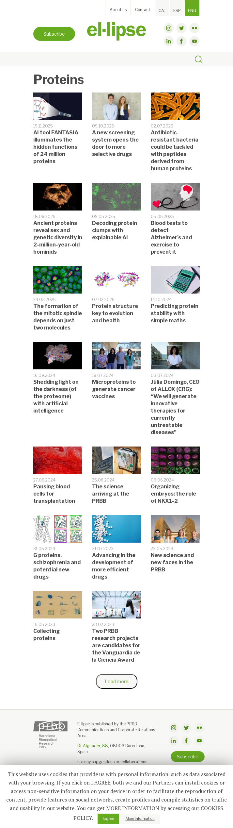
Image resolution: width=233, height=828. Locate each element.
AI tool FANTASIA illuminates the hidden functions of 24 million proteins (55, 146)
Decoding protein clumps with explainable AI (114, 230)
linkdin (168, 41)
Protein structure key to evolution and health (115, 313)
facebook (181, 41)
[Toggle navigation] (40, 59)
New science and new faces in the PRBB (172, 562)
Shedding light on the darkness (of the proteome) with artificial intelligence (56, 396)
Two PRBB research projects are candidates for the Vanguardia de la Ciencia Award (116, 645)
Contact (142, 9)
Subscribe (54, 34)
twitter (181, 28)
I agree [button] (108, 818)
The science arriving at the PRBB (110, 493)
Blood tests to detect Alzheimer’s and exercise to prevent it (171, 237)
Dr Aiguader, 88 (92, 745)
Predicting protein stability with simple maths (174, 313)
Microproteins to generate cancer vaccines (114, 389)
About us (118, 9)
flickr (194, 28)
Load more (117, 681)
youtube (194, 41)
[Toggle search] (199, 60)
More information (140, 818)
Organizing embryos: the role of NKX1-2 (173, 493)
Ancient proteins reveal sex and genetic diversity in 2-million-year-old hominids (57, 237)
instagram (168, 28)
